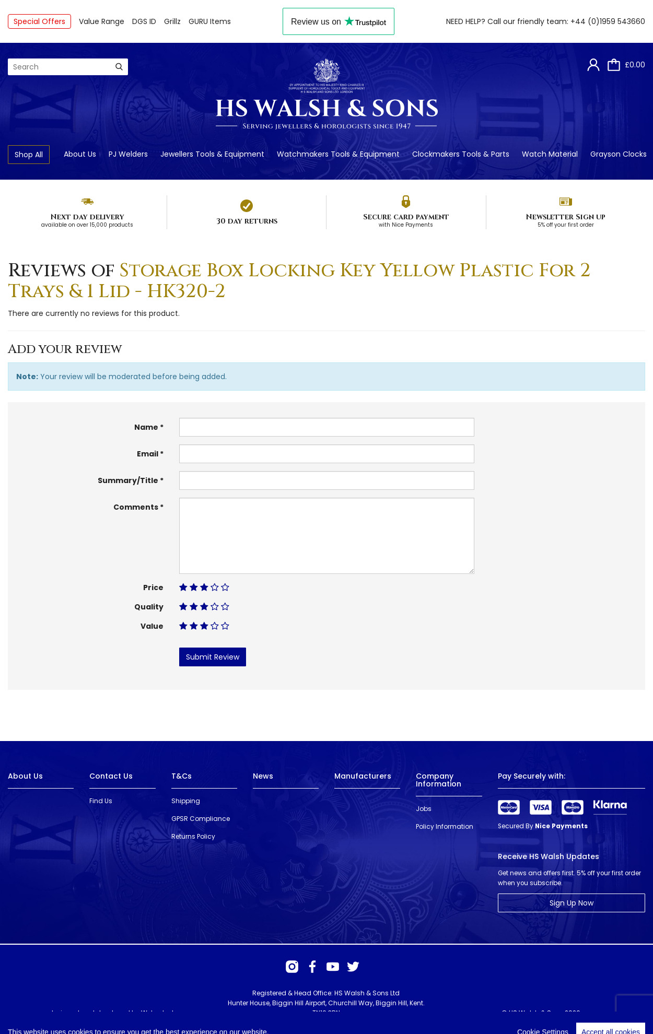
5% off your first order (566, 225)
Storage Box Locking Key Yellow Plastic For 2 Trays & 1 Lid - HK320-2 (299, 281)
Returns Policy (193, 836)
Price (153, 587)
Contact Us (111, 776)
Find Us (100, 800)
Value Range (101, 21)
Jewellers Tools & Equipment (212, 154)
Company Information (438, 780)
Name (146, 427)
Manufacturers (362, 776)
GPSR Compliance (200, 818)
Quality (149, 607)
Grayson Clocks (618, 154)
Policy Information (444, 826)
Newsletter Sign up (565, 217)
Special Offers (39, 21)
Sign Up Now (571, 903)
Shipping (185, 800)
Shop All (29, 154)
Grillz (172, 21)
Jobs (424, 808)
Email (147, 454)
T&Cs (181, 776)
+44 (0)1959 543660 (607, 21)
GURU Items (210, 21)
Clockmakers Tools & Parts (460, 154)
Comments (135, 507)
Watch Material (550, 154)
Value (152, 626)
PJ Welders (128, 154)
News (263, 776)
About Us (80, 154)
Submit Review (212, 657)
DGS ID (144, 21)
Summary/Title (128, 480)
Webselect (157, 1012)
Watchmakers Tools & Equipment (338, 154)
